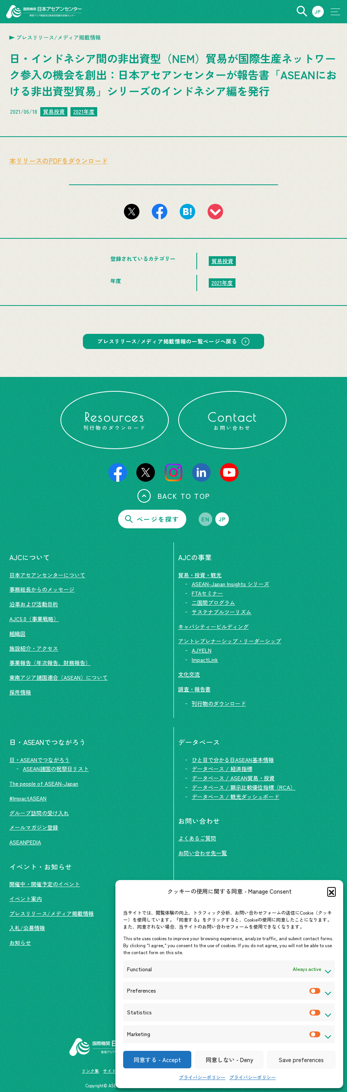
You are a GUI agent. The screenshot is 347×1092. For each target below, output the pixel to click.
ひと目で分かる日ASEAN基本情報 (233, 760)
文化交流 (189, 674)
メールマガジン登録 (33, 827)
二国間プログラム (213, 602)
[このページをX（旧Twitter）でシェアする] (131, 211)
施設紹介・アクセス (33, 648)
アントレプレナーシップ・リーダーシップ (229, 641)
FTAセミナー (207, 593)
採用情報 (20, 692)
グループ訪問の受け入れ (39, 813)
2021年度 (83, 111)
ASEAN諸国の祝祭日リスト (56, 769)
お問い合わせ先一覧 (202, 853)
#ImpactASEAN (27, 798)
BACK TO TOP (173, 496)
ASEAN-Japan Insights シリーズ (230, 584)
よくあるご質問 (197, 838)
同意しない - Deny (229, 1060)
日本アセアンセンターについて (47, 575)
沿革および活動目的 (33, 604)
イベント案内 (25, 899)
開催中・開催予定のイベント (44, 884)
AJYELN (201, 650)
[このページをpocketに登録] (215, 211)
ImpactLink (205, 659)
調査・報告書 (194, 689)
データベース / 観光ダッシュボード (235, 796)
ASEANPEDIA (25, 842)
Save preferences (301, 1060)
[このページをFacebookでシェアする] (159, 211)
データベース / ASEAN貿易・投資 (233, 778)
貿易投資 (54, 111)
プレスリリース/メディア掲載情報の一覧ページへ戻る (167, 341)
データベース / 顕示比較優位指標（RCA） (243, 787)
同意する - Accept (157, 1060)
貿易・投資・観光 (200, 575)
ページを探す (152, 519)
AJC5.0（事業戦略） (34, 619)
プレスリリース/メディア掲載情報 (51, 913)
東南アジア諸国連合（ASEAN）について (58, 677)
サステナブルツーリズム (221, 612)
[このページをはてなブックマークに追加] (187, 211)
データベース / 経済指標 (222, 769)
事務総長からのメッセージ (41, 589)
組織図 (17, 633)
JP (222, 519)
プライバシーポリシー (202, 1077)
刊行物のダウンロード (219, 703)
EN (205, 519)
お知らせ (20, 942)
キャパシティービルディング (213, 626)
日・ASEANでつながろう (39, 760)
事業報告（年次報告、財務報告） (50, 663)
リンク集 (90, 1071)
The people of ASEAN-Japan (43, 783)
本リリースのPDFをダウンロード (58, 160)
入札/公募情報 (27, 928)
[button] (331, 891)
